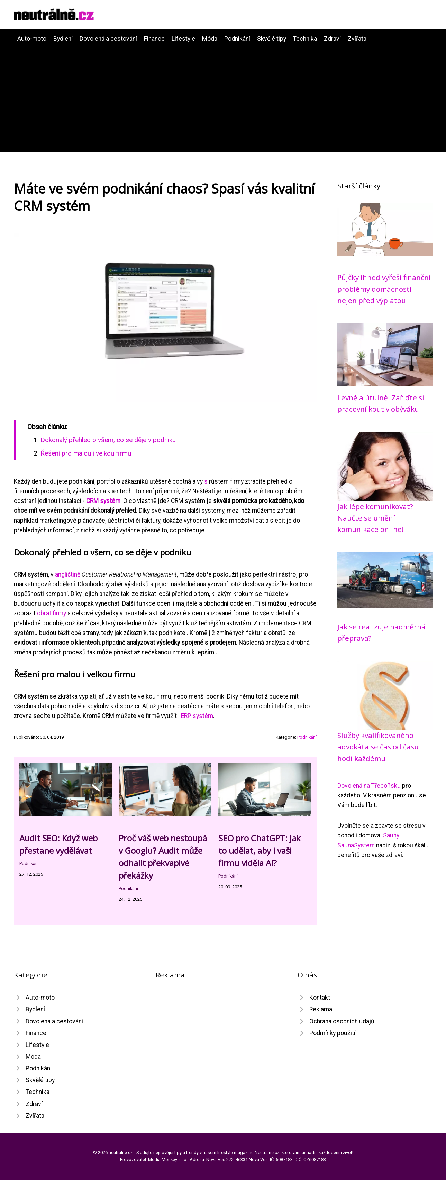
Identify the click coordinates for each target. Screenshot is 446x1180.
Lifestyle (183, 38)
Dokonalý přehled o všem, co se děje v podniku (108, 440)
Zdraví (332, 38)
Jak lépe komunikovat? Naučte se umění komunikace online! (375, 518)
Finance (154, 38)
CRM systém (103, 500)
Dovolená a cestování (108, 38)
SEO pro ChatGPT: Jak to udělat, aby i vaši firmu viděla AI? (259, 850)
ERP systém (197, 715)
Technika (305, 38)
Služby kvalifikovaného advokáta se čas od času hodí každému (378, 746)
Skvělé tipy (271, 38)
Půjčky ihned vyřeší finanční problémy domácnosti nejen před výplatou (384, 288)
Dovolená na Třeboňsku (369, 785)
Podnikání (237, 38)
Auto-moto (31, 38)
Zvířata (357, 38)
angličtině (67, 574)
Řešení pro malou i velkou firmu (85, 453)
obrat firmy (51, 613)
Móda (209, 38)
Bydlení (63, 38)
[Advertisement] (223, 95)
